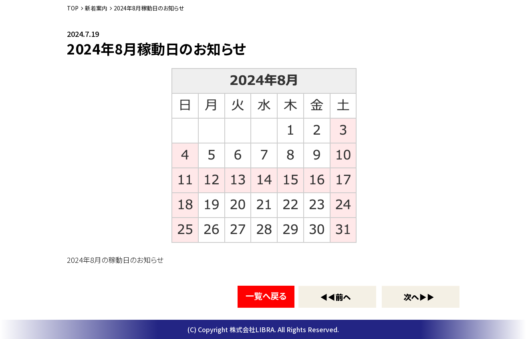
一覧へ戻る (266, 296)
